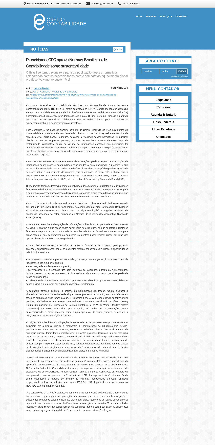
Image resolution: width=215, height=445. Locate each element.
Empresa (151, 16)
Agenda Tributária (163, 114)
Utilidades (163, 136)
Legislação (163, 100)
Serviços (166, 16)
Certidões (163, 107)
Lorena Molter (41, 88)
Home (139, 16)
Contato (181, 16)
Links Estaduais (163, 129)
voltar (118, 49)
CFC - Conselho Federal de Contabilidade (55, 91)
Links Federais (163, 122)
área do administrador (179, 76)
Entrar (182, 71)
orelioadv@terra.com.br (102, 4)
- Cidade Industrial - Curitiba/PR (54, 4)
